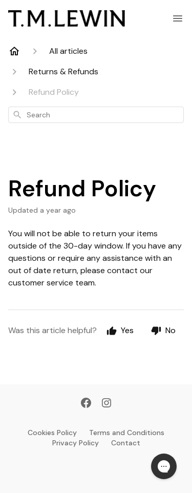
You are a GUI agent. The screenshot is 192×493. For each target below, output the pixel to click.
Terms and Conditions (126, 432)
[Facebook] (86, 404)
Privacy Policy (75, 442)
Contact (125, 442)
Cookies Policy (52, 432)
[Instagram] (106, 404)
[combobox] (96, 115)
